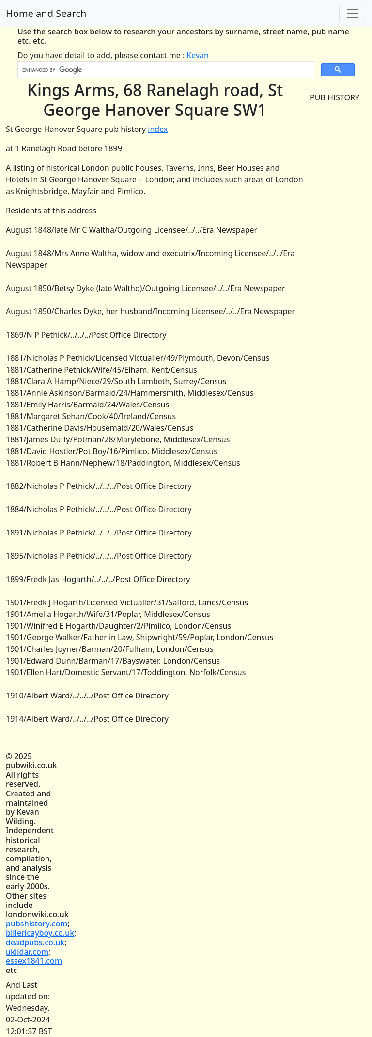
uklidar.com (27, 951)
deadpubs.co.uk (35, 942)
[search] (165, 70)
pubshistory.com (36, 923)
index (158, 129)
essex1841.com (34, 961)
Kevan (197, 55)
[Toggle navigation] (352, 13)
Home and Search (46, 13)
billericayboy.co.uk (40, 932)
